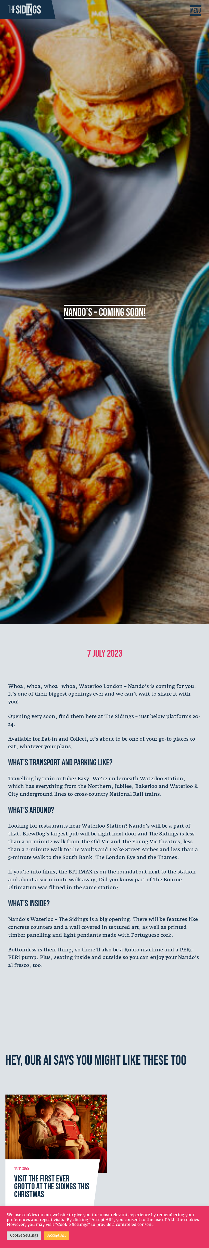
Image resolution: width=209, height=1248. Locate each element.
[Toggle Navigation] (195, 10)
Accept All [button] (56, 1235)
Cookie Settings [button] (24, 1235)
